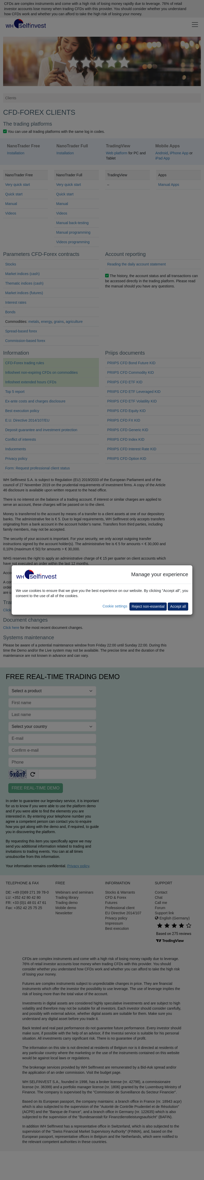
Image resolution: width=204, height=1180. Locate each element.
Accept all (178, 606)
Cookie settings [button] (115, 606)
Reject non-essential (148, 606)
